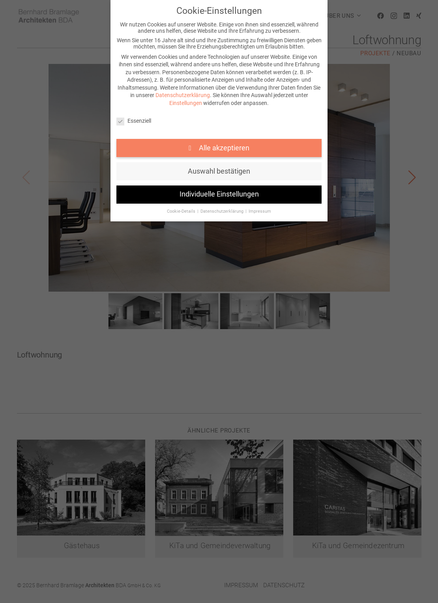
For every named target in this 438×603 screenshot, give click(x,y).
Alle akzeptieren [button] (223, 148)
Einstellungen (185, 103)
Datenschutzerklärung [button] (222, 211)
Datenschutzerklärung (182, 95)
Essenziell (133, 121)
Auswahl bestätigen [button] (219, 171)
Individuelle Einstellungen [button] (219, 194)
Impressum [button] (260, 211)
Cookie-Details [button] (182, 211)
